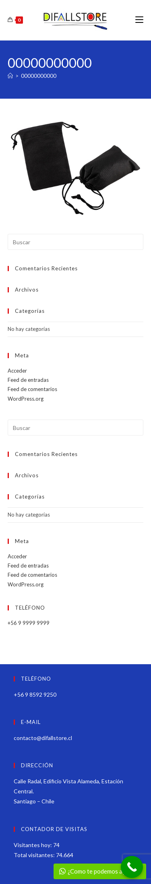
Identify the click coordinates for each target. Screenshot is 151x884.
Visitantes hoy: (33, 844)
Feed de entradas (28, 380)
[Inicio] (10, 76)
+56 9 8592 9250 (35, 694)
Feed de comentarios (32, 389)
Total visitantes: (35, 855)
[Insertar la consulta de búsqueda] (76, 242)
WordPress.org (25, 398)
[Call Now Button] (132, 867)
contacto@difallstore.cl (43, 737)
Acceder (17, 370)
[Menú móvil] (139, 20)
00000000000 (38, 76)
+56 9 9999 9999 (29, 623)
